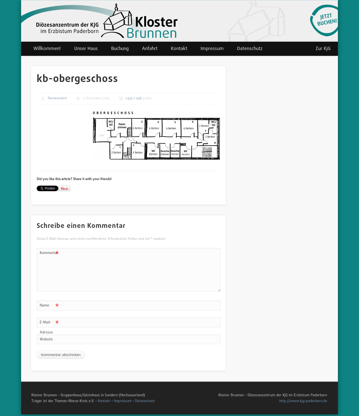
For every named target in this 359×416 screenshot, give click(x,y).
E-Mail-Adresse (49, 326)
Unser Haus (86, 48)
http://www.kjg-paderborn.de (303, 401)
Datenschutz (250, 48)
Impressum (212, 48)
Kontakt (179, 48)
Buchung (120, 48)
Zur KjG (323, 48)
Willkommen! (47, 48)
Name (49, 306)
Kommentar (49, 253)
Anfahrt (150, 48)
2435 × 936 (134, 98)
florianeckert (57, 98)
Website (46, 339)
